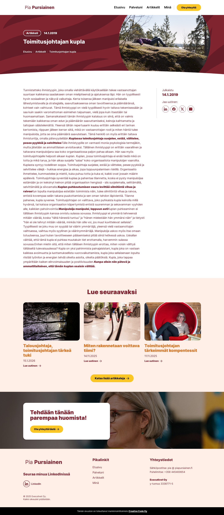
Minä (167, 7)
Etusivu (119, 7)
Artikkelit (153, 7)
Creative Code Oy (138, 511)
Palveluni (135, 7)
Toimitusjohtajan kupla (62, 51)
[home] (39, 7)
